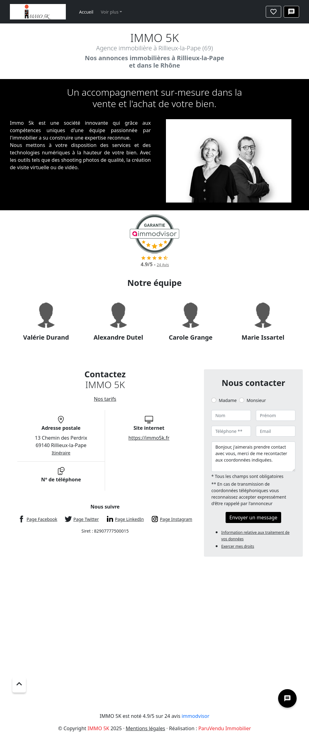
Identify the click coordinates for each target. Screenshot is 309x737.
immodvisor (196, 716)
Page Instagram (176, 519)
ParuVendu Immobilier (224, 728)
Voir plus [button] (109, 12)
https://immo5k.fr (148, 437)
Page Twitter (86, 519)
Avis (163, 264)
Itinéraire (61, 453)
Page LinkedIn (129, 519)
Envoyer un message (253, 517)
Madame (228, 400)
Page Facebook (42, 519)
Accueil (86, 12)
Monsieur (256, 400)
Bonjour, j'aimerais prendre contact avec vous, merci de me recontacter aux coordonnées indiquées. (253, 457)
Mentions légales (145, 728)
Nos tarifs (105, 399)
